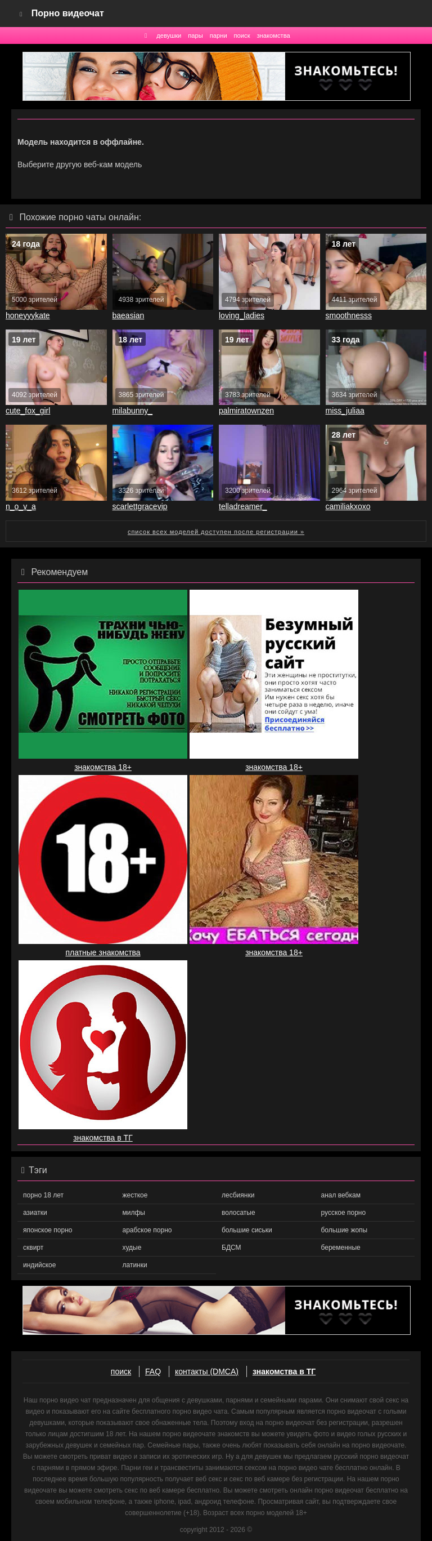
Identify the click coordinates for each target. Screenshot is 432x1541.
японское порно (48, 1230)
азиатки (35, 1213)
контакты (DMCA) (206, 1371)
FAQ (153, 1371)
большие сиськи (247, 1230)
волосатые (238, 1213)
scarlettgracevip (140, 506)
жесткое (135, 1195)
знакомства (273, 35)
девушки (168, 35)
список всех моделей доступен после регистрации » (216, 531)
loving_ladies (241, 315)
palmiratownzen (246, 410)
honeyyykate (28, 315)
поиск (242, 35)
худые (132, 1247)
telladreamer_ (243, 506)
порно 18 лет (43, 1195)
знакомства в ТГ (284, 1371)
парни (218, 35)
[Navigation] (21, 13)
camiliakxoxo (348, 506)
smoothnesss (349, 315)
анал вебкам (341, 1195)
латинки (135, 1265)
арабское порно (147, 1230)
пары (195, 35)
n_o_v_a (21, 506)
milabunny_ (132, 410)
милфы (134, 1213)
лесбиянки (238, 1195)
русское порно (343, 1213)
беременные (341, 1247)
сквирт (33, 1247)
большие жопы (344, 1230)
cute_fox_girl (28, 410)
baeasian (128, 315)
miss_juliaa (345, 410)
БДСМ (231, 1247)
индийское (39, 1265)
